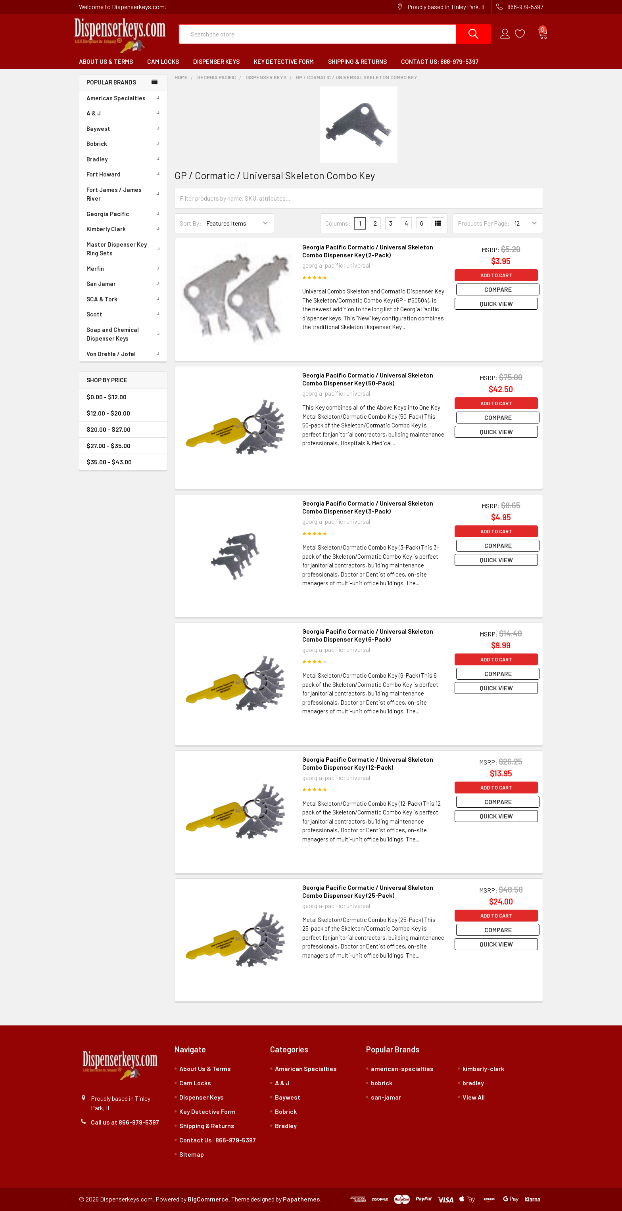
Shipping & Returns (357, 61)
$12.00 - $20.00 (108, 413)
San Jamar (124, 283)
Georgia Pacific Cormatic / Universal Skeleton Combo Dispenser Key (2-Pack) (367, 251)
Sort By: (191, 223)
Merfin (124, 268)
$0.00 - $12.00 (106, 396)
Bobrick (124, 143)
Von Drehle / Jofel (124, 353)
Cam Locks (163, 61)
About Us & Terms (106, 61)
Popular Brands (111, 82)
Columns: (338, 223)
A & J (124, 113)
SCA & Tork (124, 299)
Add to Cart (496, 275)
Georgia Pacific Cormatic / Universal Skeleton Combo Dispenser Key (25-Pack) (367, 891)
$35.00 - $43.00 (109, 462)
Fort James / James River (124, 194)
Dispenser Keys (216, 61)
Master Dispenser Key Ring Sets (124, 249)
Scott (124, 314)
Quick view (496, 303)
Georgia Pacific (124, 213)
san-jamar (386, 1097)
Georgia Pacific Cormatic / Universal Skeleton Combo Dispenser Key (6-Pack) (367, 635)
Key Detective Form (284, 61)
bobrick (381, 1082)
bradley (473, 1082)
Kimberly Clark (124, 228)
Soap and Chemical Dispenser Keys (124, 334)
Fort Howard (124, 174)
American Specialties (124, 98)
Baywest (124, 128)
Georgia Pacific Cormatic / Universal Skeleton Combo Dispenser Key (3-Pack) (367, 507)
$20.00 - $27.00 (108, 429)
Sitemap (191, 1154)
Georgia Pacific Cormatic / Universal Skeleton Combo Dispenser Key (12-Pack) (367, 763)
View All (474, 1097)
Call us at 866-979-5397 (125, 1122)
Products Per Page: (484, 223)
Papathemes (301, 1199)
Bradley (124, 159)
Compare (496, 289)
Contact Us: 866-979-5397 (439, 61)
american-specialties (402, 1068)
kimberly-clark (483, 1068)
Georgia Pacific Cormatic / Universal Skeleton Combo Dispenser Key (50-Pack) (367, 379)
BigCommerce (208, 1199)
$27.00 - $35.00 (108, 445)
